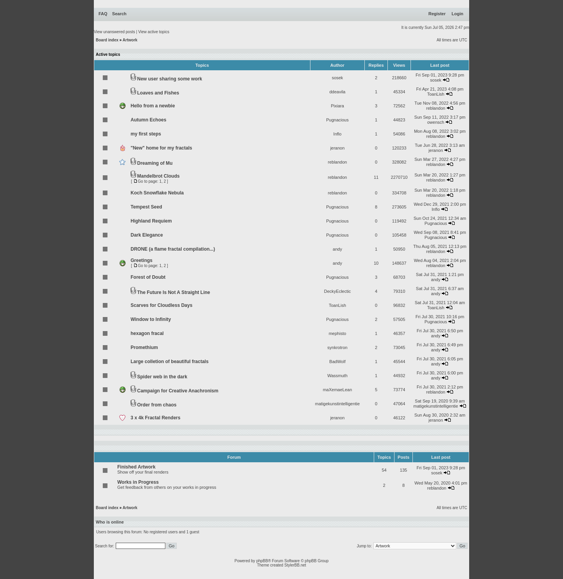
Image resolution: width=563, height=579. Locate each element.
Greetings (141, 260)
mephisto (337, 333)
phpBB (262, 561)
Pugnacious (337, 120)
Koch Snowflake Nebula (157, 193)
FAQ (103, 13)
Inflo (337, 134)
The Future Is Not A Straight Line (173, 292)
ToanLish (435, 94)
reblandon (435, 108)
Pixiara (337, 105)
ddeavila (338, 91)
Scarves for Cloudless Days (161, 305)
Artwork (130, 40)
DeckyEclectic (337, 291)
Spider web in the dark (162, 376)
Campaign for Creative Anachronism (178, 391)
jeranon (337, 148)
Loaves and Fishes (158, 93)
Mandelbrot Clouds (158, 176)
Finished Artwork (136, 467)
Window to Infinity (151, 319)
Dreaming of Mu (155, 163)
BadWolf (337, 361)
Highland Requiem (151, 221)
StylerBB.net (295, 565)
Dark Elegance (147, 235)
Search (119, 13)
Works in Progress (138, 482)
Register (437, 13)
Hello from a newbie (153, 106)
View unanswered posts (114, 32)
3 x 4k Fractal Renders (155, 417)
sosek (337, 77)
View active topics (153, 32)
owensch (435, 122)
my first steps (146, 134)
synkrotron (337, 347)
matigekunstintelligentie (337, 403)
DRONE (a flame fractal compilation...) (173, 249)
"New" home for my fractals (161, 148)
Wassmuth (337, 375)
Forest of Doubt (148, 277)
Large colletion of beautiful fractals (169, 361)
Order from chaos (157, 405)
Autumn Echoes (148, 120)
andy (337, 249)
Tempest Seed (146, 207)
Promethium (144, 347)
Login (457, 13)
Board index (107, 40)
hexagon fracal (147, 333)
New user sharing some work (169, 79)
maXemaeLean (337, 389)
